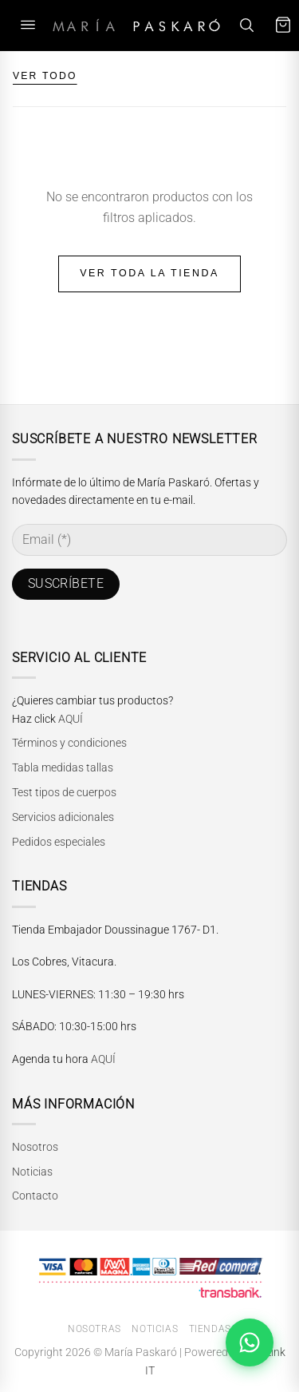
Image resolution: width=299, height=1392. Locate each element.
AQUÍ (70, 718)
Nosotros (35, 1146)
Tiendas (210, 1328)
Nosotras (94, 1328)
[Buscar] (246, 25)
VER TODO (45, 75)
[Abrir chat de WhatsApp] (249, 1342)
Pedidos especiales (58, 841)
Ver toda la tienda (149, 273)
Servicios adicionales (63, 817)
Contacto (35, 1195)
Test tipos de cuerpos (64, 792)
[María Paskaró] (136, 25)
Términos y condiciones (69, 742)
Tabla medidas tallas (62, 767)
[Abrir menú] (28, 25)
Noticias (32, 1171)
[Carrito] (283, 25)
